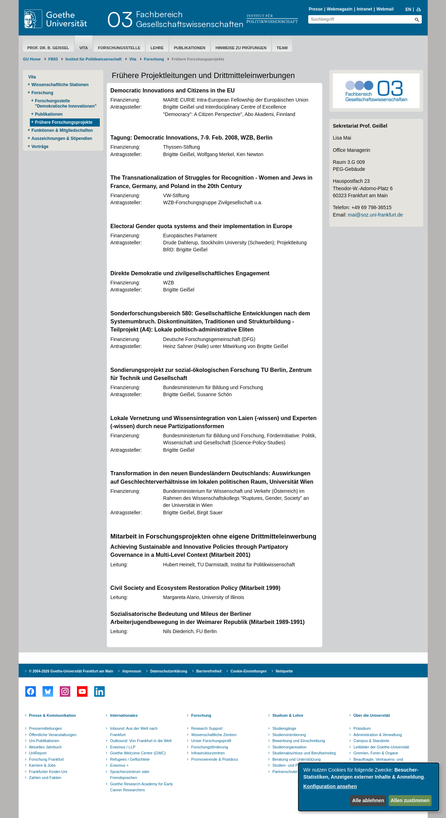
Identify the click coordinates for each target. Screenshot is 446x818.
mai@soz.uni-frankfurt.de (375, 215)
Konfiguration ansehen (330, 786)
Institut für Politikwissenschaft (93, 59)
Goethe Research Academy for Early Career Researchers (141, 787)
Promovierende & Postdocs (214, 759)
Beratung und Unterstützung (296, 759)
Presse (315, 9)
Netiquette (284, 671)
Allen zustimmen (409, 800)
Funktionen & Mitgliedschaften (62, 130)
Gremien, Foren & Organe (376, 753)
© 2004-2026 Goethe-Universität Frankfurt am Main (71, 671)
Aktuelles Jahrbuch (45, 747)
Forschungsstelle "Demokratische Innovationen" (66, 103)
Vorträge (40, 146)
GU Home (32, 59)
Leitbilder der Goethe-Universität (381, 747)
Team (282, 48)
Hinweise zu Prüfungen (240, 48)
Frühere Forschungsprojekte (63, 122)
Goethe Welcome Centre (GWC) (138, 753)
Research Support (206, 728)
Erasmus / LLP (122, 747)
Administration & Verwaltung (378, 735)
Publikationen (190, 48)
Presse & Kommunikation (52, 715)
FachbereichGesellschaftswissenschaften (190, 19)
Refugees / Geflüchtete (130, 759)
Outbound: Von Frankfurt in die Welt (141, 741)
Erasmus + (119, 765)
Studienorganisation (289, 747)
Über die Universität (372, 715)
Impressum (131, 671)
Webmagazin (340, 9)
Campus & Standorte (371, 741)
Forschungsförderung (209, 747)
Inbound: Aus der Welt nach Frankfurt (133, 731)
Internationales (123, 715)
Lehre (156, 48)
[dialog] (368, 787)
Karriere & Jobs (42, 765)
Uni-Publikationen (44, 741)
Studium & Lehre (287, 715)
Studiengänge (284, 728)
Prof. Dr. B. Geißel (48, 48)
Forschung (154, 59)
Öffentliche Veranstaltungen (53, 735)
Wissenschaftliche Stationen (60, 84)
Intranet (364, 9)
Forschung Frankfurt (46, 759)
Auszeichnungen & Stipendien (62, 138)
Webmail (385, 9)
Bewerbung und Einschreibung (298, 741)
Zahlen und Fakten (45, 777)
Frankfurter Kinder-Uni (48, 771)
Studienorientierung (289, 735)
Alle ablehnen (368, 800)
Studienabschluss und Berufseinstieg (304, 753)
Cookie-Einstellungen (248, 671)
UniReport (38, 753)
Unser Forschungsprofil (211, 741)
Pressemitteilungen (45, 728)
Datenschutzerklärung (168, 671)
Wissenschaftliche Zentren (214, 735)
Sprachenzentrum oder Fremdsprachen (129, 774)
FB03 (53, 59)
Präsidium (362, 728)
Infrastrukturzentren (208, 753)
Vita (83, 48)
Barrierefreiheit (209, 671)
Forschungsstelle (119, 48)
